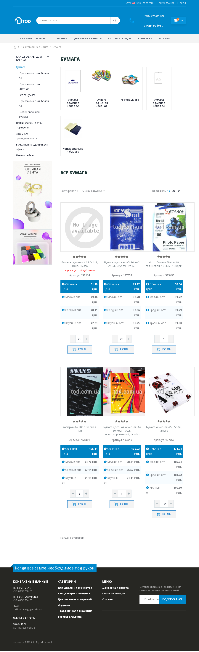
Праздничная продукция (75, 612)
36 (173, 190)
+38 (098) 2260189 (22, 592)
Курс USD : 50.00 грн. (139, 3)
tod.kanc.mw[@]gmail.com (27, 610)
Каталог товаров (30, 38)
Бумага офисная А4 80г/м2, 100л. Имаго (79, 264)
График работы (152, 25)
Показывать (166, 190)
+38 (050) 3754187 (22, 601)
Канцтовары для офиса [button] (29, 58)
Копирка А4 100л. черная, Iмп (79, 429)
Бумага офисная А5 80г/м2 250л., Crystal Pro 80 (122, 264)
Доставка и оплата (88, 38)
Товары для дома (70, 617)
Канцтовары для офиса (34, 47)
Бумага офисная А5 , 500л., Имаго (164, 429)
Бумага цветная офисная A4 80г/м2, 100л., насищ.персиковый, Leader (122, 431)
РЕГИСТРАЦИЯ (166, 3)
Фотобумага (28, 95)
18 (168, 190)
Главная (61, 38)
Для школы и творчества (75, 588)
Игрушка (64, 606)
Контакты (145, 38)
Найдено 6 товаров (72, 538)
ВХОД (183, 3)
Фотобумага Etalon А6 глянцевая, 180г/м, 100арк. (164, 264)
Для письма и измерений (75, 600)
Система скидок (119, 38)
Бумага (20, 67)
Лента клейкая (25, 155)
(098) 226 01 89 (150, 16)
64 (178, 190)
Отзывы (164, 38)
